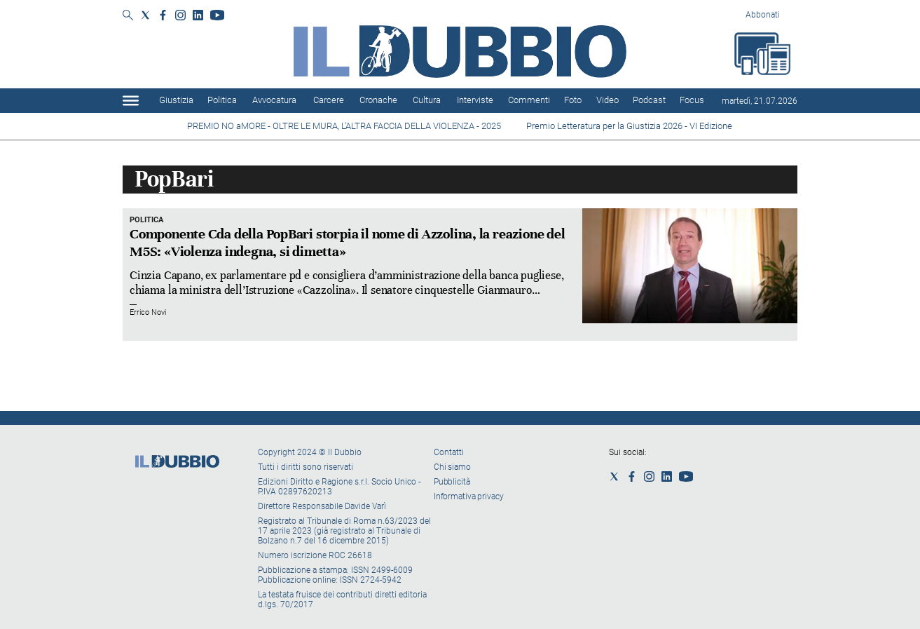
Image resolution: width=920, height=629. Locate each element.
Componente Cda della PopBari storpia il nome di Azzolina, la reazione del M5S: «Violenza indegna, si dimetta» (347, 242)
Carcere (328, 100)
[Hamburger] (131, 101)
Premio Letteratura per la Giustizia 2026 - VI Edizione (631, 126)
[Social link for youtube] (217, 15)
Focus (692, 100)
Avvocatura (274, 100)
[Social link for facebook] (163, 15)
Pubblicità (452, 482)
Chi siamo (452, 467)
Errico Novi (148, 312)
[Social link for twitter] (145, 15)
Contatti (449, 452)
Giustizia (176, 100)
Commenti (529, 100)
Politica (222, 100)
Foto (573, 100)
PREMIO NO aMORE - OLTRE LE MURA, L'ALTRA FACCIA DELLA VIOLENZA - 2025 (345, 126)
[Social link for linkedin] (198, 15)
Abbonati (763, 15)
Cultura (427, 100)
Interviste (475, 100)
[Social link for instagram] (180, 15)
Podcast (649, 100)
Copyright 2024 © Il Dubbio (311, 452)
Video (607, 100)
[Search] (128, 16)
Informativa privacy (469, 496)
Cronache (378, 100)
